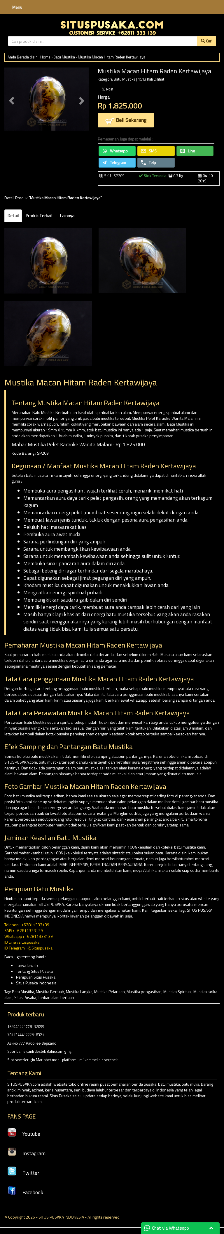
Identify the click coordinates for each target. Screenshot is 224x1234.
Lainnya (67, 215)
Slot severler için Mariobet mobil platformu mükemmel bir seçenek (62, 1060)
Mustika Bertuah (50, 991)
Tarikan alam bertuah (56, 997)
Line (187, 151)
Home (45, 57)
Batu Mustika (64, 57)
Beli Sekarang (125, 120)
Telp (148, 162)
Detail (13, 215)
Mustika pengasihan (144, 991)
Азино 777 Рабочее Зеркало (31, 1043)
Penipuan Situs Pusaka (35, 977)
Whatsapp (115, 151)
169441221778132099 (25, 1026)
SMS (149, 151)
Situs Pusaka (25, 997)
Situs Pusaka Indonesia (36, 983)
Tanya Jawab (27, 965)
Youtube (23, 1134)
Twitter (23, 1173)
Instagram (26, 1153)
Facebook (25, 1192)
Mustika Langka (79, 991)
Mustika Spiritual (177, 991)
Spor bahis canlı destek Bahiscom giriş (39, 1051)
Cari (206, 41)
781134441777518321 (25, 1035)
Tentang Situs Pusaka (34, 971)
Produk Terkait (39, 215)
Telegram (114, 162)
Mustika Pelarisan (109, 991)
